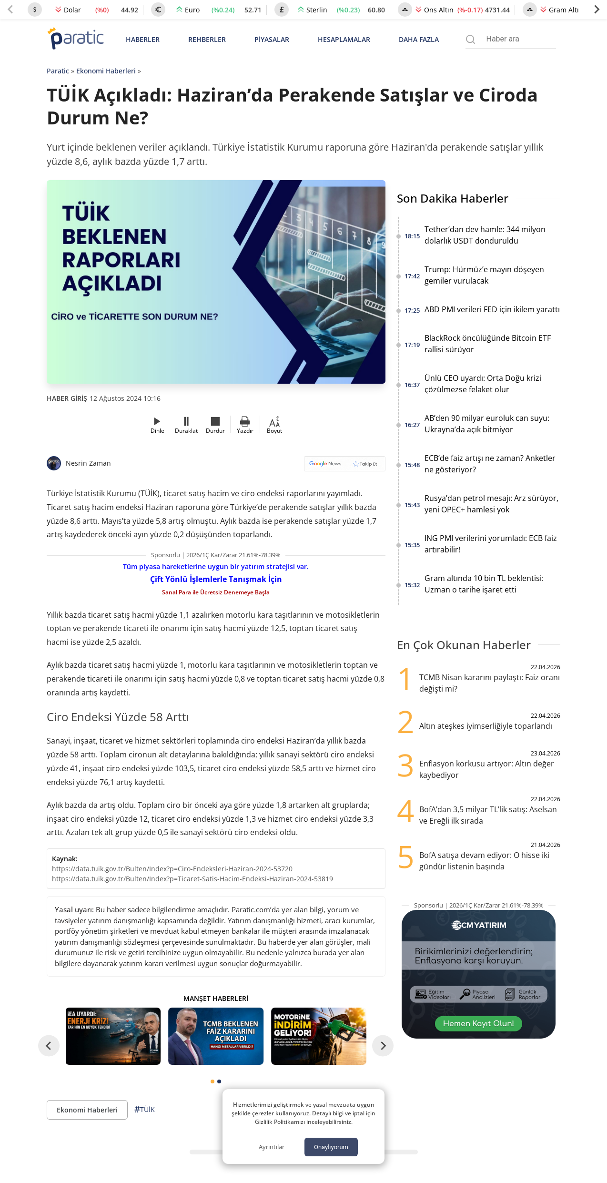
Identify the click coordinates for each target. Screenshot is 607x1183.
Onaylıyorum (331, 1147)
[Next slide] (596, 9)
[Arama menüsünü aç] (470, 39)
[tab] (212, 1081)
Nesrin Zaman (88, 463)
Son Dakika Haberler (452, 198)
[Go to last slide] (49, 1045)
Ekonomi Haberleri (106, 70)
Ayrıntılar (271, 1146)
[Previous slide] (10, 9)
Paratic (58, 70)
